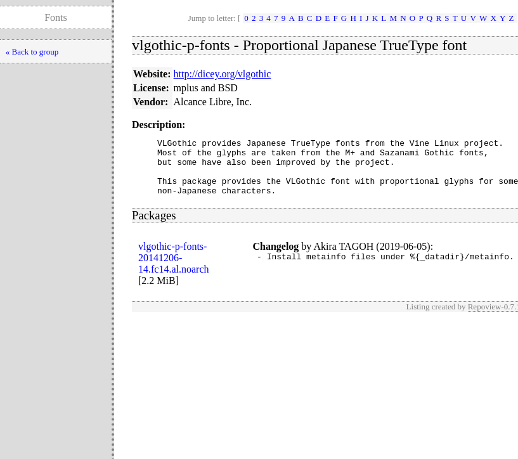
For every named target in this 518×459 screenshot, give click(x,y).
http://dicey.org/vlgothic (222, 73)
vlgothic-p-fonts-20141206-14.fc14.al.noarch (173, 269)
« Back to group (32, 51)
